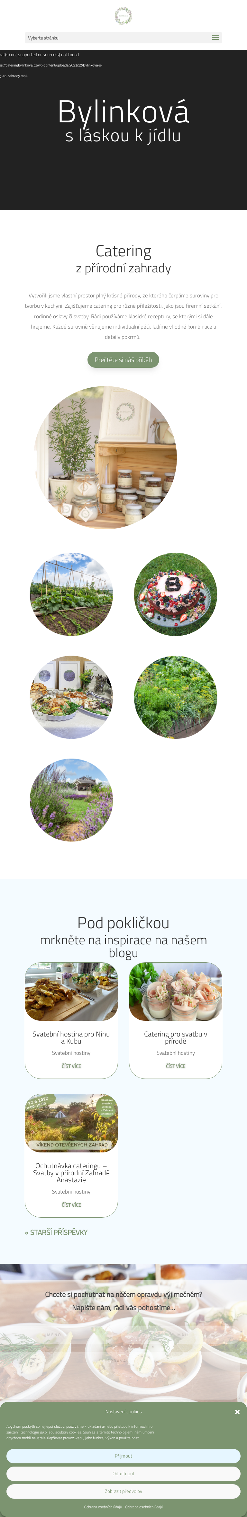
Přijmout (123, 1456)
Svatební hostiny (71, 1053)
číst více (71, 1066)
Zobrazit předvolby (123, 1491)
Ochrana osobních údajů (103, 1507)
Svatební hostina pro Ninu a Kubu (71, 1037)
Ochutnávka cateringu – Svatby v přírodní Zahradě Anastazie (71, 1172)
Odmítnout (123, 1473)
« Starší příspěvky (56, 1232)
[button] (237, 1412)
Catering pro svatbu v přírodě (175, 1037)
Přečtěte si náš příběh (123, 360)
